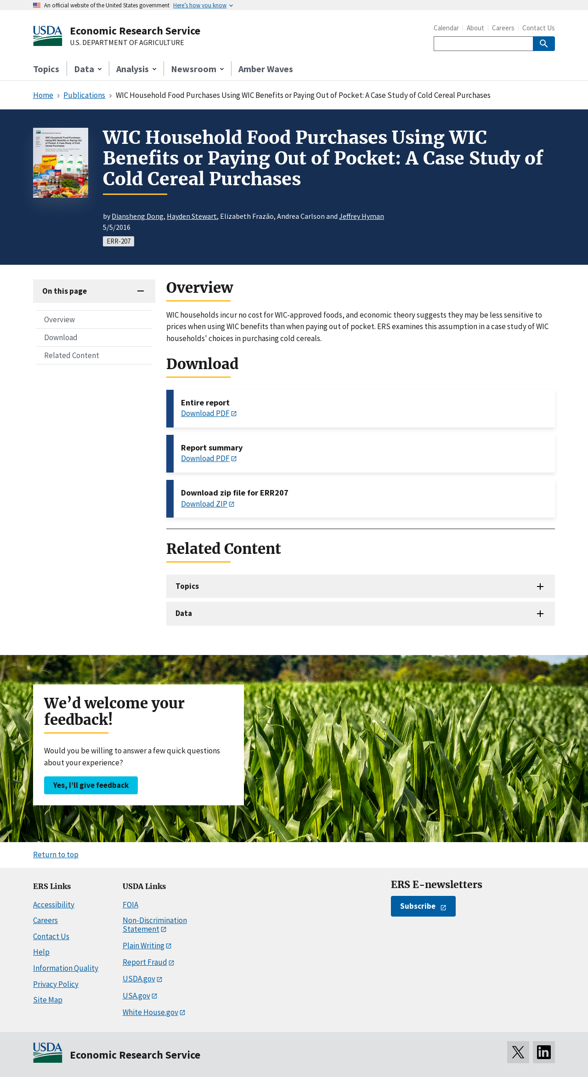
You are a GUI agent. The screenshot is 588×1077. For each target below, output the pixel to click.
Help (41, 952)
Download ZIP (204, 504)
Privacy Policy (56, 984)
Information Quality (65, 968)
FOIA (130, 905)
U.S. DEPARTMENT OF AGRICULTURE (127, 43)
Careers (503, 28)
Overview (59, 319)
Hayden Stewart (192, 216)
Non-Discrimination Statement (155, 924)
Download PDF (205, 413)
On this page (64, 291)
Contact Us (538, 28)
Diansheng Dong (138, 216)
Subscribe (417, 906)
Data (183, 613)
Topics (46, 68)
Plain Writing (143, 945)
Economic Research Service (135, 30)
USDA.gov (139, 979)
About (475, 28)
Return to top (56, 854)
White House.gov (150, 1012)
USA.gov (136, 996)
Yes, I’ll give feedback (91, 785)
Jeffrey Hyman (361, 216)
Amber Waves (265, 68)
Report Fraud (145, 962)
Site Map (47, 1000)
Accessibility (53, 905)
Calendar (446, 28)
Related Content (71, 355)
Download (61, 337)
